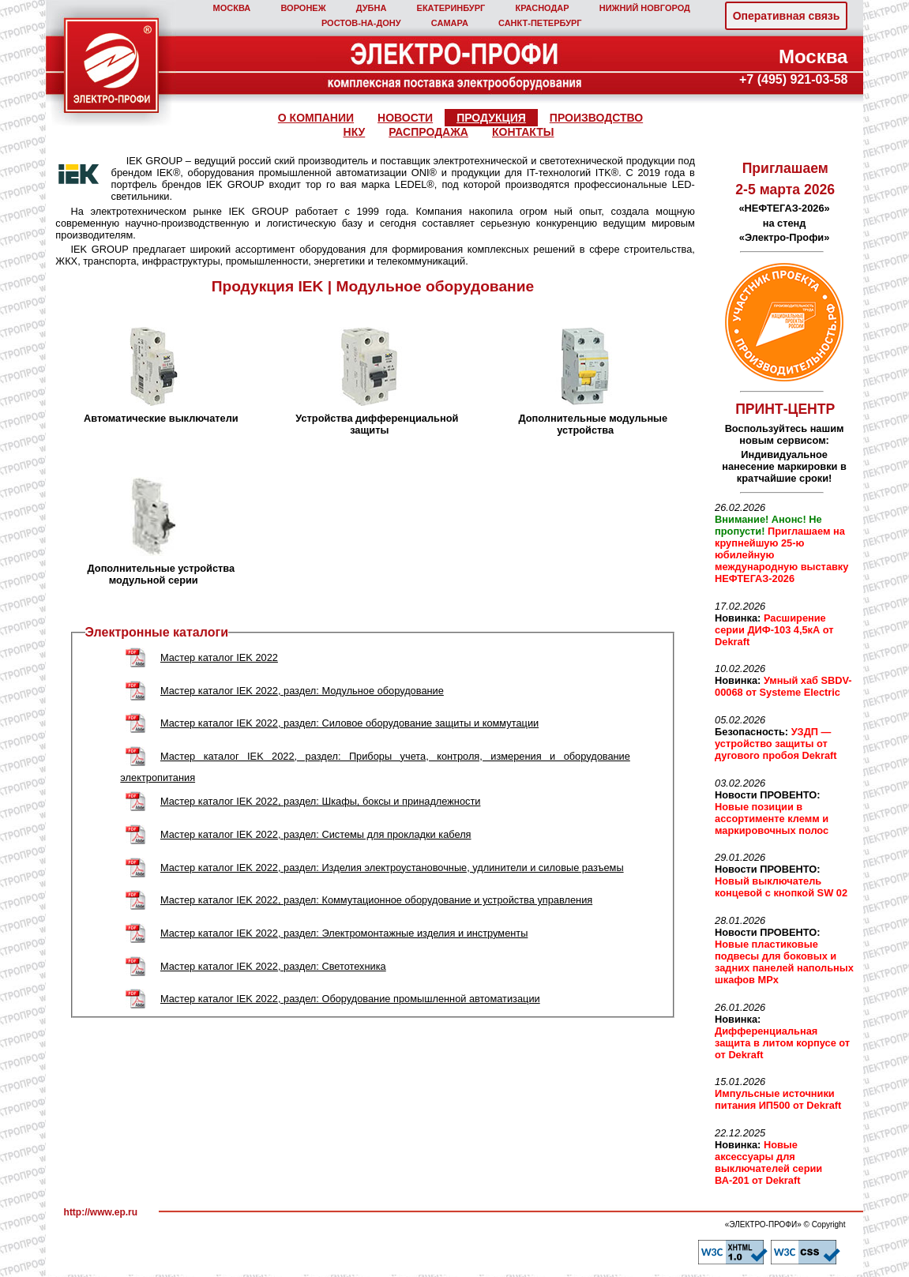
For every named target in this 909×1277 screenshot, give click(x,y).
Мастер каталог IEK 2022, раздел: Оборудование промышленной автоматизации (350, 999)
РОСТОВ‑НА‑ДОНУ (361, 23)
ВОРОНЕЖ (302, 8)
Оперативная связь (786, 15)
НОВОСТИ (405, 117)
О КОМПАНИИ (316, 117)
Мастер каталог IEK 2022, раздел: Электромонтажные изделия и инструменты (344, 933)
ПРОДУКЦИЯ (491, 117)
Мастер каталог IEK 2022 (219, 657)
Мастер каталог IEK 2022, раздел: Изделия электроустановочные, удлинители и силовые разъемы (392, 867)
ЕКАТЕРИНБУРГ (451, 8)
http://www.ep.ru (101, 1212)
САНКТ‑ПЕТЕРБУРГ (540, 23)
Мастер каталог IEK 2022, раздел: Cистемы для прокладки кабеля (315, 834)
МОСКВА (232, 8)
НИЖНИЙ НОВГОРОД (644, 8)
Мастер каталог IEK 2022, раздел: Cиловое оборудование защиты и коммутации (349, 723)
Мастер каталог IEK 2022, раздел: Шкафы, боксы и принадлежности (320, 801)
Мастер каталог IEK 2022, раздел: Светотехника (273, 966)
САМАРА (449, 23)
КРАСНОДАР (542, 8)
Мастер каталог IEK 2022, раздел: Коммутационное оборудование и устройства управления (376, 900)
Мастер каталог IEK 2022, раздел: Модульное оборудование (302, 691)
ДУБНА (371, 8)
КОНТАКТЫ (523, 132)
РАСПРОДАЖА (428, 132)
